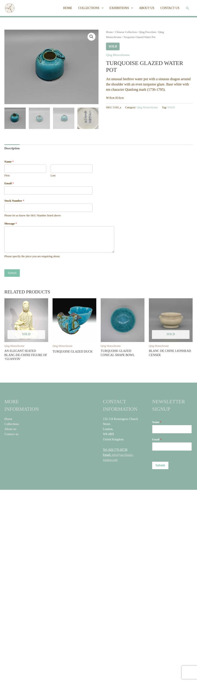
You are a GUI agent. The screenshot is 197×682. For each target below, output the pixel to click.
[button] (188, 8)
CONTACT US (170, 8)
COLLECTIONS (88, 8)
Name (9, 161)
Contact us (11, 433)
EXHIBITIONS (119, 8)
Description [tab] (12, 147)
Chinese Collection (126, 32)
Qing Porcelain (147, 32)
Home (109, 32)
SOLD (171, 107)
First (7, 174)
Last (53, 174)
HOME (67, 8)
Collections (12, 423)
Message (10, 223)
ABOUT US (146, 8)
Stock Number (14, 200)
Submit (12, 272)
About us (10, 428)
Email (9, 183)
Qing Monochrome (118, 55)
